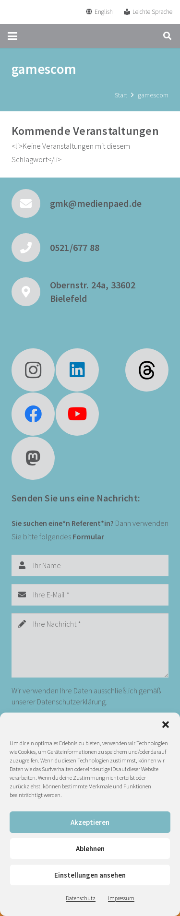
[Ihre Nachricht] (90, 645)
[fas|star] (146, 370)
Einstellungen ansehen (90, 875)
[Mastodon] (33, 458)
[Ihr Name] (90, 565)
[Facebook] (33, 414)
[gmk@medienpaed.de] (31, 203)
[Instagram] (33, 370)
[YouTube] (77, 414)
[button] (165, 724)
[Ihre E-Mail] (90, 595)
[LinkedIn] (77, 370)
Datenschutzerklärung (71, 701)
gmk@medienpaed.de (96, 203)
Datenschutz (81, 898)
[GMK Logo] (43, 12)
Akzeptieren (90, 822)
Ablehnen (90, 848)
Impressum (121, 898)
